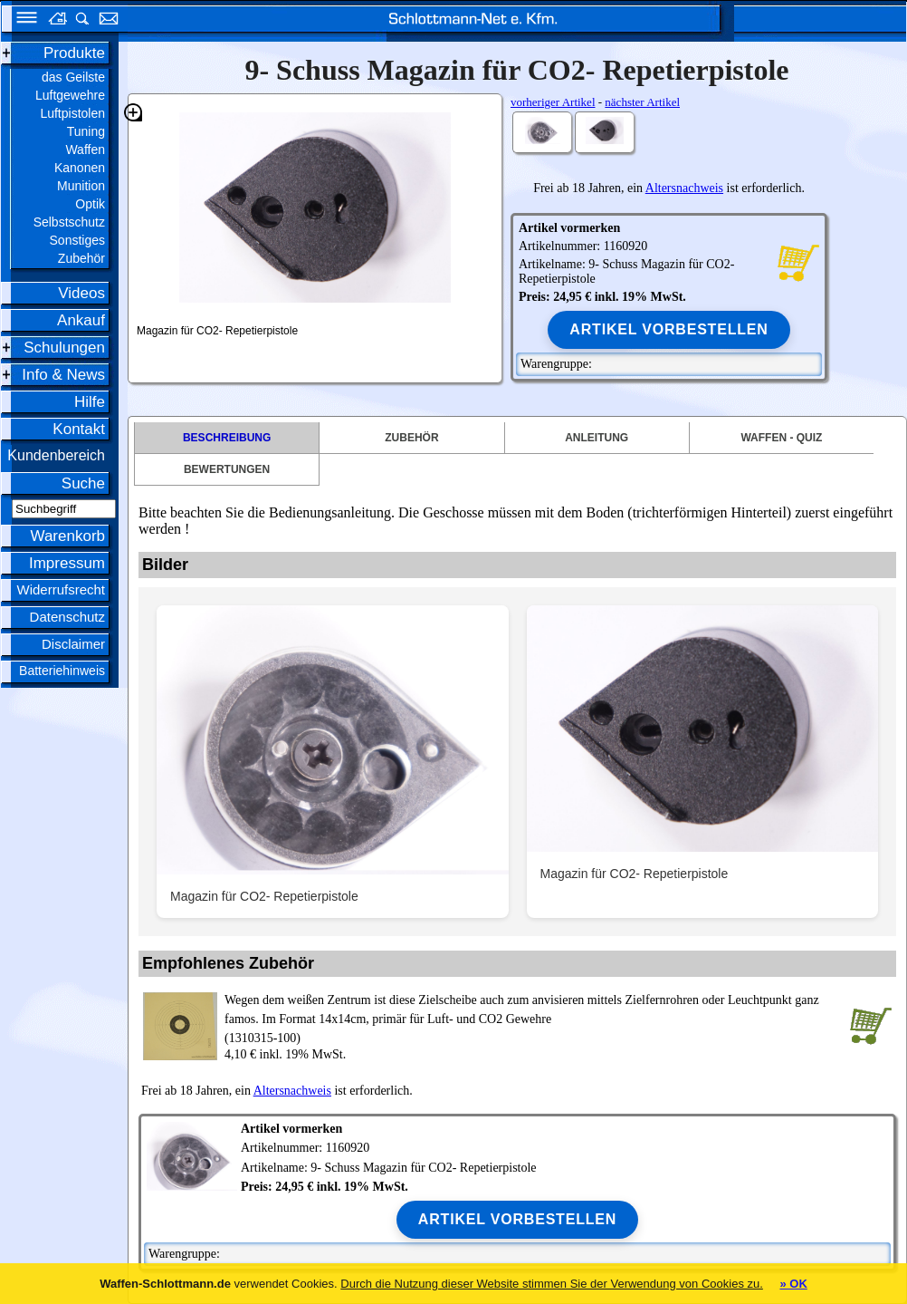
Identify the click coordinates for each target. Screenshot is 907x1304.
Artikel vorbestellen (668, 329)
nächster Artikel (642, 102)
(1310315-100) (533, 1017)
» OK (793, 1283)
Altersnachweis (684, 188)
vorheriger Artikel (553, 102)
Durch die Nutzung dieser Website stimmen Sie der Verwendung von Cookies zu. (551, 1283)
